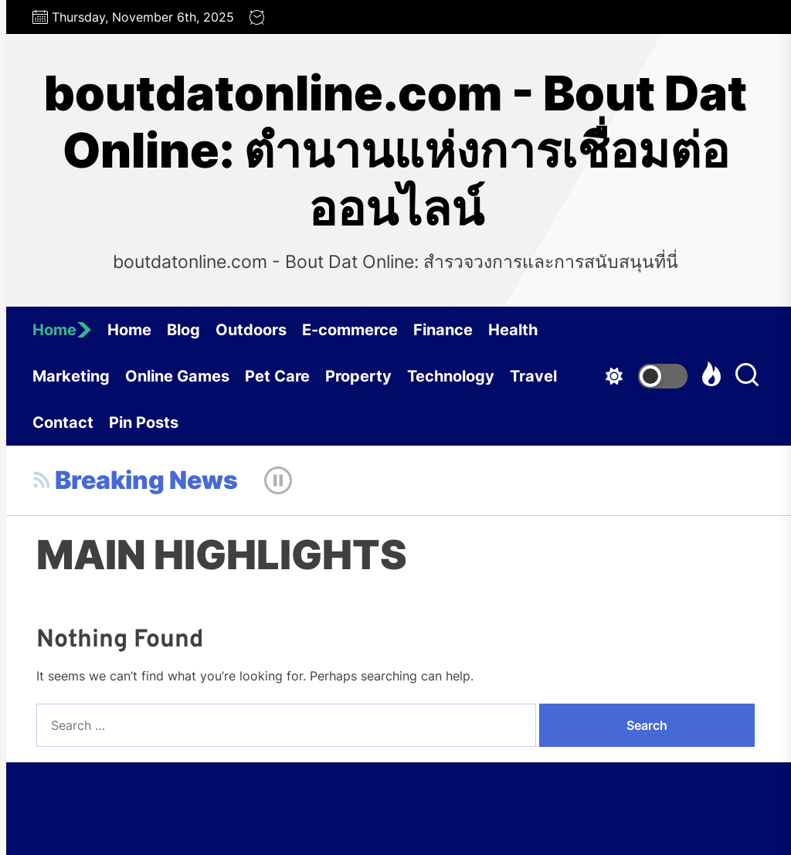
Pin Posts (143, 422)
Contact (62, 422)
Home (62, 330)
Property (358, 376)
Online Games (177, 376)
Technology (450, 376)
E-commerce (350, 330)
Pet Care (277, 376)
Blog (183, 330)
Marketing (71, 376)
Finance (443, 330)
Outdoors (251, 330)
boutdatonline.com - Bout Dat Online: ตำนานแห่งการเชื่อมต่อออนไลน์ (395, 151)
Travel (533, 376)
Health (513, 330)
